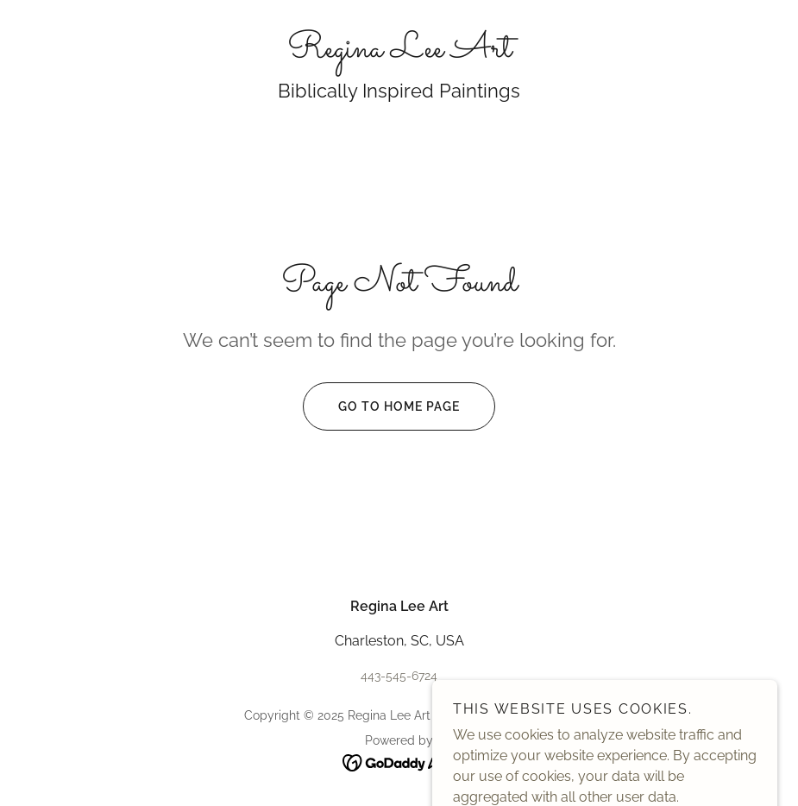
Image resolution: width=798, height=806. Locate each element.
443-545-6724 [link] (399, 676)
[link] (399, 52)
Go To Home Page (381, 406)
